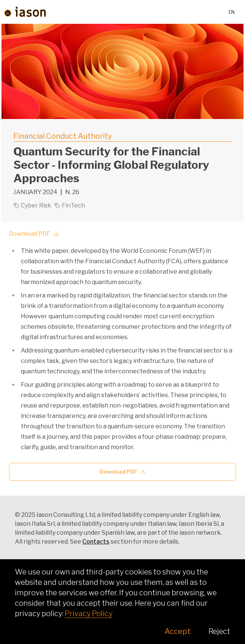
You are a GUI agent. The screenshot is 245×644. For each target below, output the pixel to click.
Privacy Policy (88, 613)
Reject (219, 631)
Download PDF (34, 233)
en (232, 12)
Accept (178, 631)
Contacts (95, 541)
